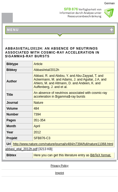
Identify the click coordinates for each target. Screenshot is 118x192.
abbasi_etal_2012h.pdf (21, 149)
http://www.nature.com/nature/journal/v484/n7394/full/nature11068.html (63, 144)
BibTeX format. (100, 155)
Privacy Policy (59, 165)
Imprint (59, 172)
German (109, 3)
